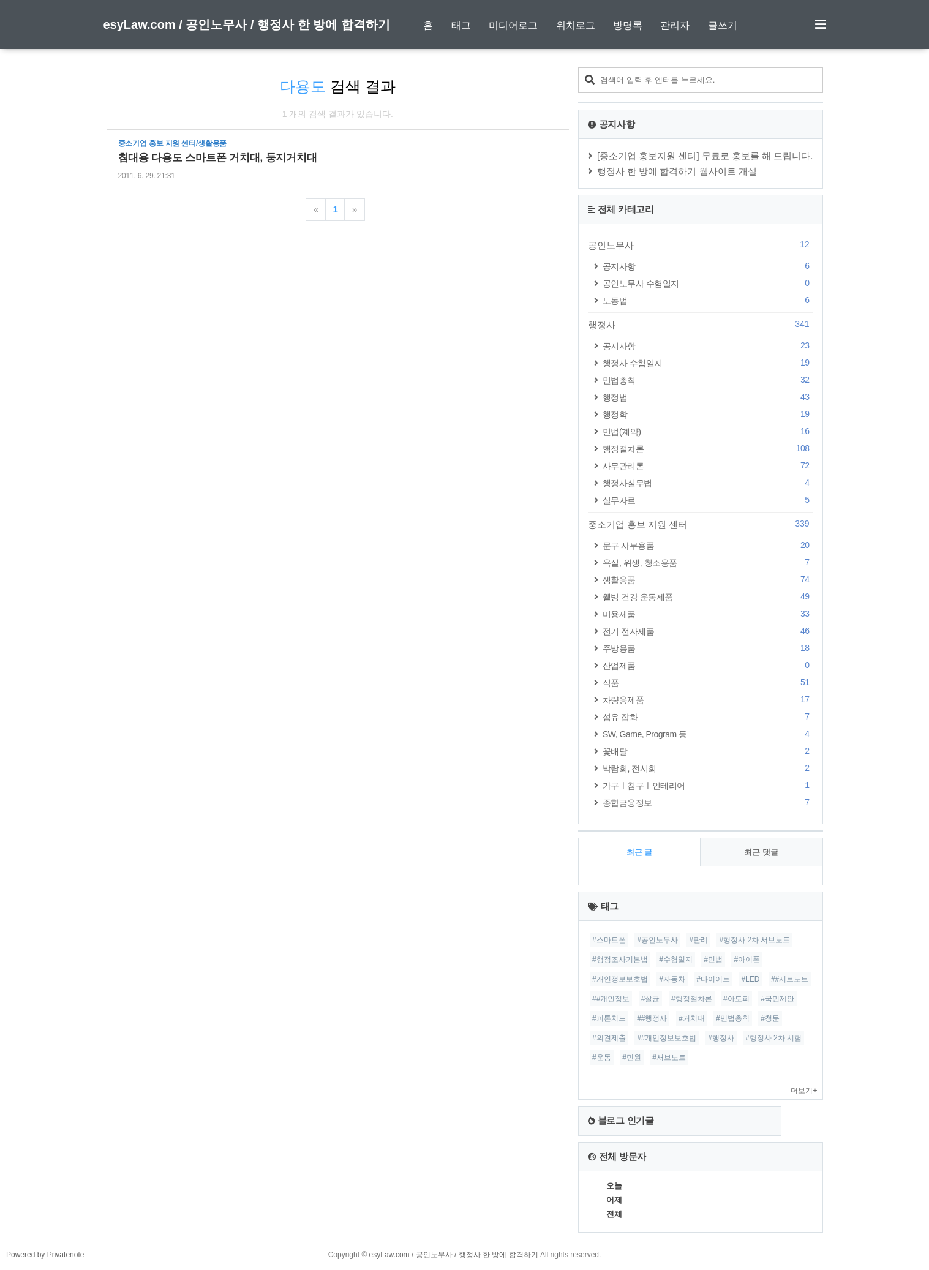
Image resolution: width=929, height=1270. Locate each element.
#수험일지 (676, 959)
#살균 (650, 998)
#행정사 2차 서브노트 (754, 940)
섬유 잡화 (708, 717)
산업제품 (708, 665)
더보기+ (804, 1090)
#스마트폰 (609, 940)
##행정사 (652, 1018)
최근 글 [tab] (639, 852)
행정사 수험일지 (708, 363)
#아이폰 (747, 959)
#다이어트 (713, 979)
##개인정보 (611, 998)
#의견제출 (609, 1038)
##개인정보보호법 (666, 1038)
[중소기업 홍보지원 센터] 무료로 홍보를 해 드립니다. (705, 156)
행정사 (700, 324)
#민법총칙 (733, 1018)
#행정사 (721, 1038)
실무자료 (708, 500)
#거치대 (692, 1018)
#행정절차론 (691, 998)
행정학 (708, 414)
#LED (750, 979)
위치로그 (575, 25)
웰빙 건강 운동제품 (708, 597)
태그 (461, 25)
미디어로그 (513, 25)
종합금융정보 (708, 802)
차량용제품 (708, 699)
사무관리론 (708, 465)
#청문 (770, 1018)
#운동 (601, 1057)
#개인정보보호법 (620, 979)
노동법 (708, 300)
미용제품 (708, 614)
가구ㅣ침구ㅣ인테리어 (708, 785)
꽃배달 (708, 751)
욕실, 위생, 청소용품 (708, 562)
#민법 (713, 959)
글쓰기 (722, 25)
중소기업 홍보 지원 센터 (700, 524)
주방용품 (708, 648)
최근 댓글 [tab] (761, 852)
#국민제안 (777, 998)
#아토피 (736, 998)
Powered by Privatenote (45, 1254)
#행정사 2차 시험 (773, 1038)
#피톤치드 (609, 1018)
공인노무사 (700, 244)
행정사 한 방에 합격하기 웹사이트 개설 (677, 171)
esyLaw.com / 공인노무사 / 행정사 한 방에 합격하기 (246, 24)
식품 (708, 682)
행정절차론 (708, 448)
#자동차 (672, 979)
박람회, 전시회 (708, 768)
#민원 (631, 1057)
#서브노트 (669, 1057)
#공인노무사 (657, 940)
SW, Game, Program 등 (708, 734)
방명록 (627, 25)
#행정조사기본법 (620, 959)
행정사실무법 (708, 483)
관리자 (675, 25)
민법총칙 (708, 380)
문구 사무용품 (708, 545)
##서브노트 (789, 979)
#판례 (698, 940)
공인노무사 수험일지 (708, 283)
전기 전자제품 (708, 631)
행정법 (708, 397)
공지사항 (708, 266)
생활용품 (708, 579)
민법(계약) (708, 431)
